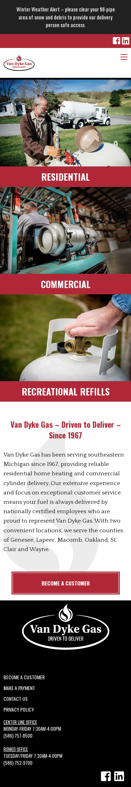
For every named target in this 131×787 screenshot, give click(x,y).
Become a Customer (66, 583)
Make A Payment (19, 687)
